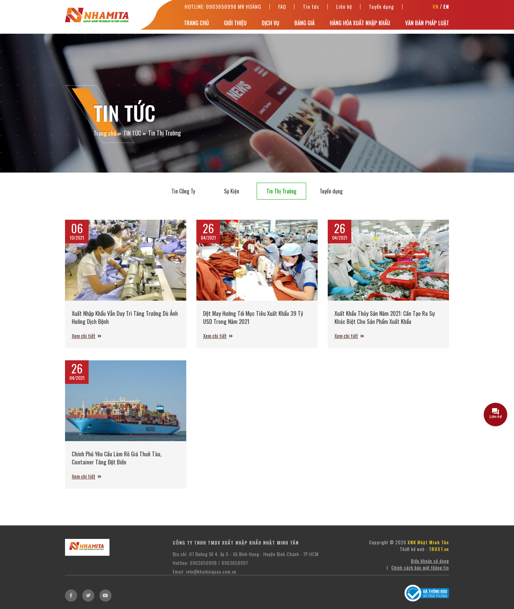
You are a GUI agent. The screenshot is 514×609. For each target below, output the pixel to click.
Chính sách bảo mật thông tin (420, 574)
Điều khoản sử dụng (430, 568)
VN (435, 8)
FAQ (282, 8)
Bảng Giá (304, 25)
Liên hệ (344, 8)
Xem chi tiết (85, 336)
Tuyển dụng (381, 8)
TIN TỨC (132, 132)
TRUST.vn (439, 556)
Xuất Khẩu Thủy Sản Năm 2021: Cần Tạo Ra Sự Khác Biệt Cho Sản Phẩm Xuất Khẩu (385, 317)
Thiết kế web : (413, 556)
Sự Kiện (231, 191)
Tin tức (311, 8)
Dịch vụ (270, 25)
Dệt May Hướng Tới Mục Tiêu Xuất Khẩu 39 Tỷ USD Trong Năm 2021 (254, 317)
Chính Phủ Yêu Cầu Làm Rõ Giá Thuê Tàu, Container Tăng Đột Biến (117, 461)
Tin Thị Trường (281, 191)
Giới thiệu (235, 25)
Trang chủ (196, 25)
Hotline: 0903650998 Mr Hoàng (223, 8)
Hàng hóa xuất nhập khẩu (360, 25)
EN (446, 8)
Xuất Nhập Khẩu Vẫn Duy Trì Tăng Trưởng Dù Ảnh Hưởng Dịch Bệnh (125, 317)
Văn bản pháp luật (427, 25)
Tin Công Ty (183, 191)
